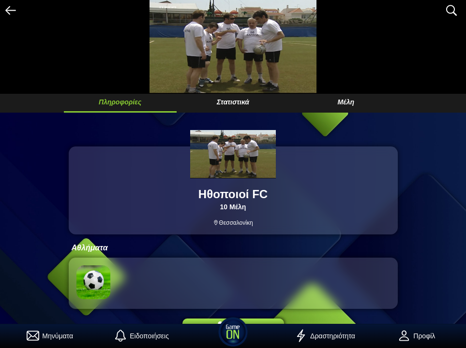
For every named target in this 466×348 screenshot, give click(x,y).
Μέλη (345, 102)
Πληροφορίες (120, 102)
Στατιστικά (233, 102)
